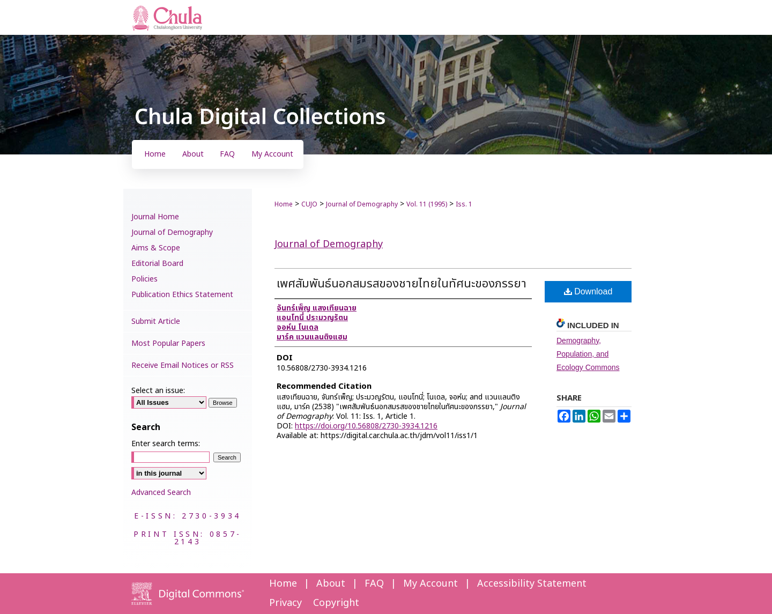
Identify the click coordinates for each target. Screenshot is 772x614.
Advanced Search (161, 492)
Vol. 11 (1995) (426, 204)
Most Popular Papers (168, 343)
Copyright (336, 603)
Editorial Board (157, 263)
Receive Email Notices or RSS (182, 365)
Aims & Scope (155, 248)
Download (588, 291)
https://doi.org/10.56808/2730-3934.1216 (366, 426)
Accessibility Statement (532, 583)
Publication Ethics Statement (182, 294)
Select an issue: (158, 390)
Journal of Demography (362, 204)
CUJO (309, 204)
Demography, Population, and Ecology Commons (588, 354)
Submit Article (155, 321)
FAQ (374, 583)
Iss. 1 (464, 204)
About (330, 583)
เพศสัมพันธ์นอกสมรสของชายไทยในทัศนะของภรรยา (401, 284)
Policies (144, 279)
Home (283, 204)
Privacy (285, 603)
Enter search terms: (165, 443)
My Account (430, 583)
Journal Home (155, 217)
